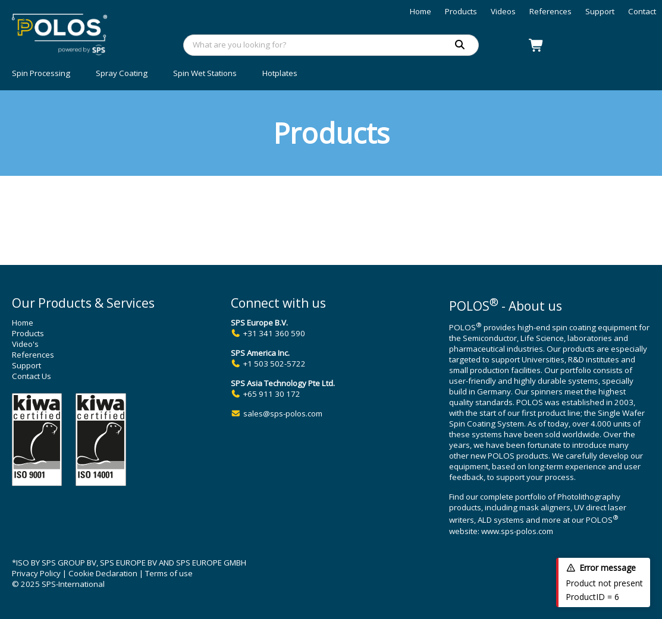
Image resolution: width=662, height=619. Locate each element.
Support (599, 11)
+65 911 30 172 (271, 394)
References (550, 11)
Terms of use (169, 573)
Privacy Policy (36, 573)
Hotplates (279, 73)
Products (461, 11)
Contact (642, 11)
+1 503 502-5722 (274, 363)
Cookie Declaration (102, 573)
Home (420, 11)
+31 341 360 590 (274, 333)
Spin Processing (41, 73)
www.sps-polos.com (517, 531)
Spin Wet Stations (205, 73)
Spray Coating (122, 73)
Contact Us (31, 376)
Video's (25, 344)
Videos (503, 11)
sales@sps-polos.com (282, 413)
